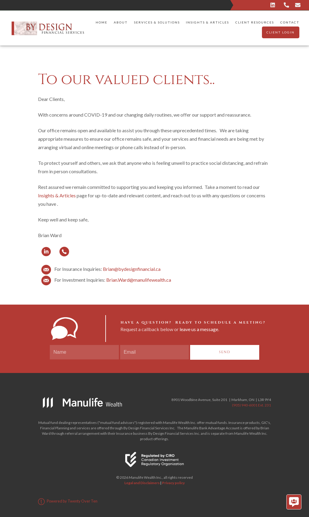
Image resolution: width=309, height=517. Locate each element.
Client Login (280, 32)
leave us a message (199, 329)
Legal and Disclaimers (142, 483)
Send (225, 352)
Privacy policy (173, 483)
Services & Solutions (157, 22)
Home (101, 22)
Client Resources (254, 22)
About (121, 22)
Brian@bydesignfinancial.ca (132, 269)
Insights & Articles (207, 22)
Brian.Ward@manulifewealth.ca (138, 280)
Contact (289, 22)
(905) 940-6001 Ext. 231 (251, 405)
